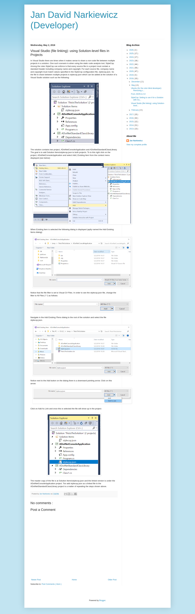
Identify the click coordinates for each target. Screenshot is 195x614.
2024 (131, 57)
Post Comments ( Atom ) (52, 584)
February (135, 110)
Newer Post (36, 580)
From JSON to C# (138, 94)
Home (74, 580)
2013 (131, 129)
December (135, 82)
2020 (131, 71)
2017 (131, 114)
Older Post (112, 580)
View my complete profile (136, 145)
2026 (131, 50)
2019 (131, 75)
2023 (131, 61)
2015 (131, 122)
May (133, 85)
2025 (131, 53)
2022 (131, 64)
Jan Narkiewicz (136, 141)
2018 (131, 78)
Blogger (102, 600)
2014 (131, 125)
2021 (131, 68)
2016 (131, 118)
